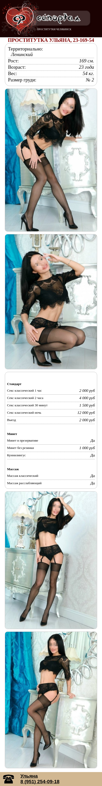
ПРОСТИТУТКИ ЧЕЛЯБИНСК (54, 29)
